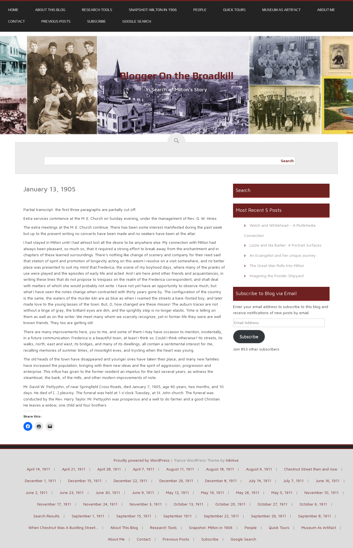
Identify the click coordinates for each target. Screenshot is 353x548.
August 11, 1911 (180, 469)
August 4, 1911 (259, 469)
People (200, 9)
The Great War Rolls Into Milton (277, 265)
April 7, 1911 (143, 469)
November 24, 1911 (100, 504)
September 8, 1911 (314, 516)
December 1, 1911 (40, 480)
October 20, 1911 (230, 504)
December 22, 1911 (130, 480)
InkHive (232, 460)
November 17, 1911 (54, 504)
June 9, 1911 (143, 492)
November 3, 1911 (146, 504)
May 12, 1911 (177, 492)
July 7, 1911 (293, 480)
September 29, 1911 (268, 516)
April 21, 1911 (73, 469)
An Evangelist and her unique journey (283, 255)
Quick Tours (234, 9)
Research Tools (97, 9)
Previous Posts (56, 21)
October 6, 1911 (313, 504)
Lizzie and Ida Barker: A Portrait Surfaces (286, 245)
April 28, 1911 (109, 469)
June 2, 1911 (36, 492)
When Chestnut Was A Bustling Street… (63, 527)
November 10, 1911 (321, 492)
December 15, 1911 (84, 480)
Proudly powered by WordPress (142, 460)
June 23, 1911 (72, 492)
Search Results (46, 516)
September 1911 (177, 516)
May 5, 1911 (281, 492)
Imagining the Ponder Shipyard (277, 275)
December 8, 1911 (221, 480)
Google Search (136, 21)
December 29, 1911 (176, 480)
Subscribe (96, 21)
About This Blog (50, 9)
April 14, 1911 (38, 469)
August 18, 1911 (220, 469)
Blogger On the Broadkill (177, 75)
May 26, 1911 (247, 492)
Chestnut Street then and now (310, 469)
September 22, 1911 (221, 516)
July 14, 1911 (260, 480)
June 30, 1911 (108, 492)
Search (287, 161)
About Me (326, 9)
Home (13, 9)
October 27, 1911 (272, 504)
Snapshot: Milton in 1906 (153, 9)
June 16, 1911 (327, 480)
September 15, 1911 (133, 516)
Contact (16, 21)
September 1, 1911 (88, 516)
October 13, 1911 (188, 504)
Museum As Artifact (281, 9)
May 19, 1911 (212, 492)
